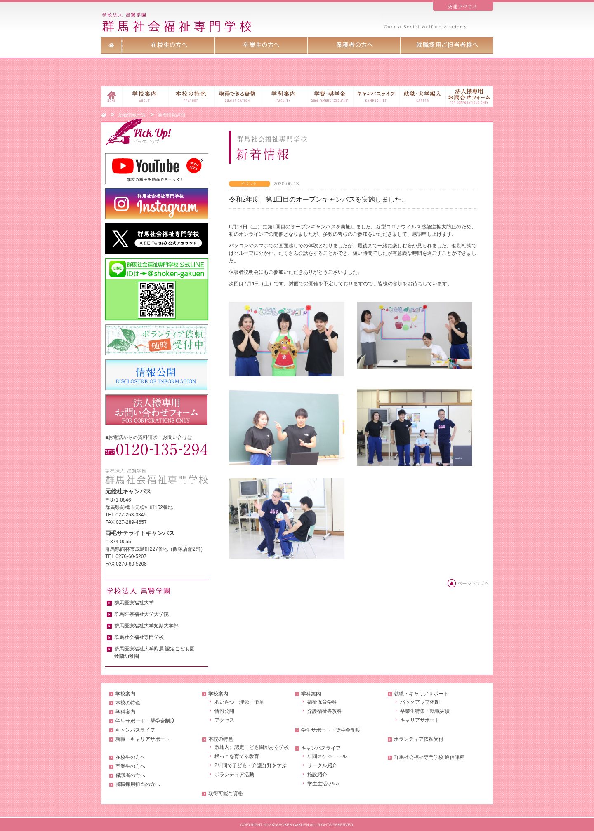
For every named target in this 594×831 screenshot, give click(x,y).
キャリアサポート (420, 720)
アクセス (224, 720)
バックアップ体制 (420, 702)
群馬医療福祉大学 (134, 603)
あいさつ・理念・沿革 (239, 702)
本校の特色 (128, 703)
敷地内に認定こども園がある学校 (251, 747)
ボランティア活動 (234, 774)
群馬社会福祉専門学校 (139, 637)
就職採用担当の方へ (138, 784)
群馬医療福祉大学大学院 (141, 614)
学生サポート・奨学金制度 (145, 721)
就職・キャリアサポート (143, 739)
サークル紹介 (322, 765)
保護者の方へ (130, 775)
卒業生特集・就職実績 (425, 711)
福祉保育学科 (322, 702)
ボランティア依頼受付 (418, 739)
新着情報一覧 (132, 114)
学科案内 (125, 712)
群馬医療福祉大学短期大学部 (146, 626)
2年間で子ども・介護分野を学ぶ (250, 765)
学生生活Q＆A (323, 783)
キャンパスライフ (135, 730)
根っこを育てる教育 (236, 756)
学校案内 (125, 694)
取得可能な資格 (225, 793)
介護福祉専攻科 (324, 711)
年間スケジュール (327, 756)
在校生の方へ (130, 757)
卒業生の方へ (130, 766)
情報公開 (224, 711)
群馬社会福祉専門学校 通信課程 (429, 757)
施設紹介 (317, 774)
